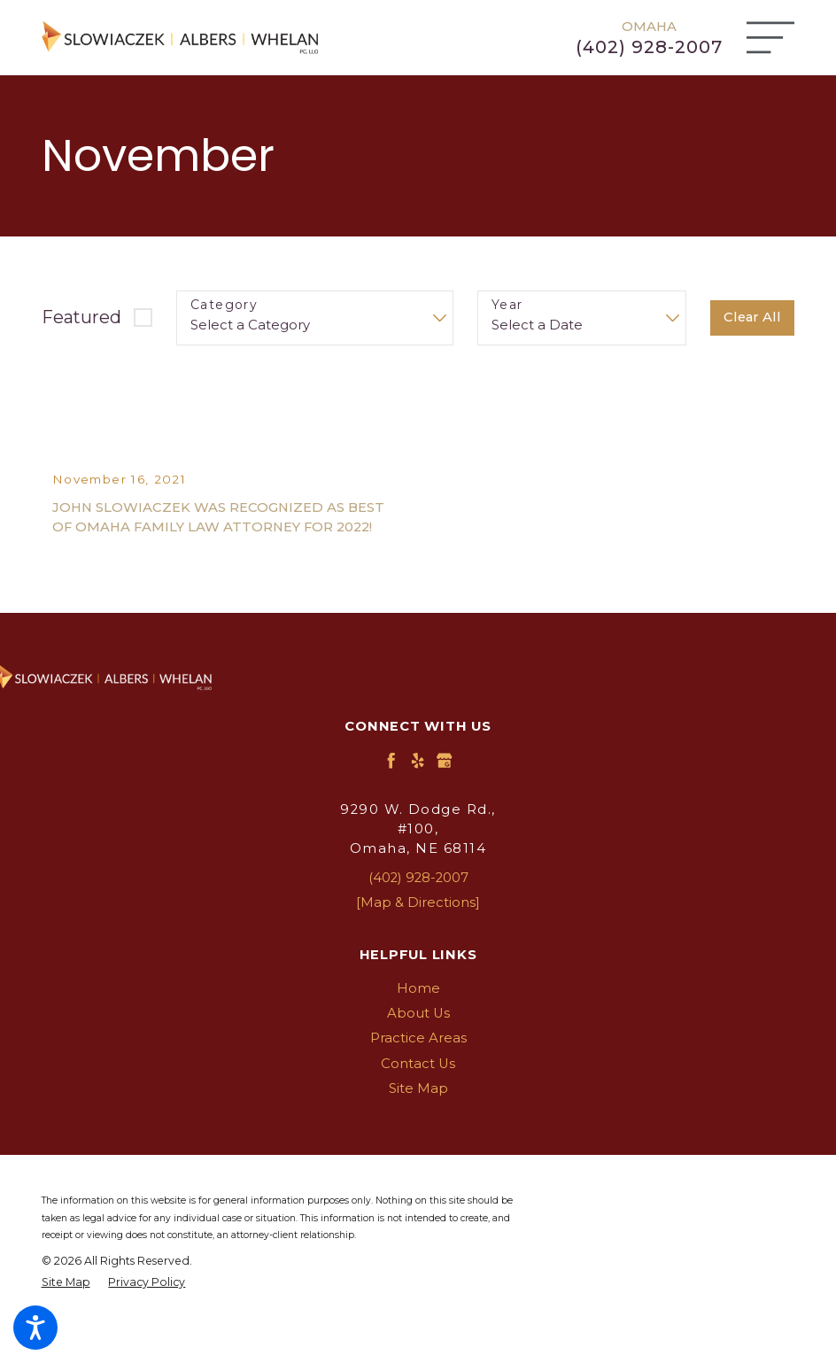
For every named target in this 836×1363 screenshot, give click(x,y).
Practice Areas (418, 1072)
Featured (81, 317)
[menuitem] (418, 1022)
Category (224, 305)
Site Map (418, 1122)
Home (418, 1022)
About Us (418, 1047)
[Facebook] (391, 794)
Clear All (752, 317)
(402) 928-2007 (649, 47)
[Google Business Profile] (444, 794)
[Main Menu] (771, 37)
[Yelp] (417, 794)
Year (507, 305)
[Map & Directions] (418, 936)
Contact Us (418, 1097)
